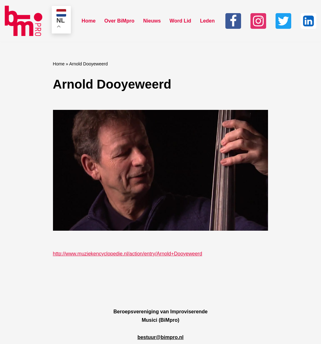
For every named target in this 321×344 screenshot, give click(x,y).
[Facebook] (233, 21)
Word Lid (180, 20)
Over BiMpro (119, 20)
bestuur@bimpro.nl (160, 337)
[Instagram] (258, 21)
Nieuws (152, 20)
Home (88, 20)
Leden (207, 20)
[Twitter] (283, 21)
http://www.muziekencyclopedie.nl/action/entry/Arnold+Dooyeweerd (127, 253)
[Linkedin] (308, 21)
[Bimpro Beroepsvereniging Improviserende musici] (23, 21)
